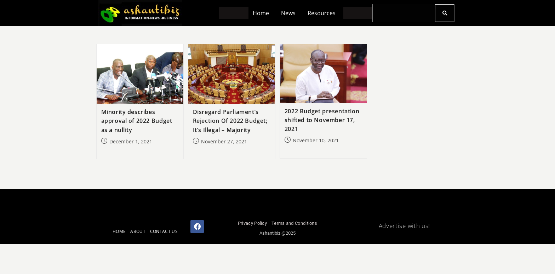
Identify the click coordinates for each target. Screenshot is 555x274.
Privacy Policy (252, 223)
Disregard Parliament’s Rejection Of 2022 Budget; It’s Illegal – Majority (230, 120)
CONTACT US (164, 231)
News (288, 13)
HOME (119, 231)
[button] (261, 13)
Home (259, 13)
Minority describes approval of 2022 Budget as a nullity (136, 120)
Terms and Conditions (294, 223)
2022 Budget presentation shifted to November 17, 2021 (322, 120)
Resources (322, 13)
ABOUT (137, 231)
